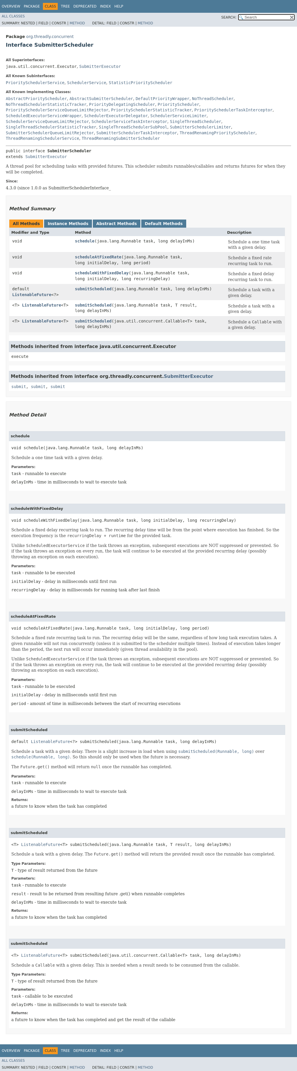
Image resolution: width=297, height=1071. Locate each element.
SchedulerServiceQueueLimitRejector (47, 121)
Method (77, 23)
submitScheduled (93, 289)
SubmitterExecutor (100, 66)
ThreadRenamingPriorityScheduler (217, 133)
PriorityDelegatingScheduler (122, 104)
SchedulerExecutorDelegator (116, 115)
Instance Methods (68, 223)
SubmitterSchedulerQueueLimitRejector (50, 133)
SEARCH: (229, 17)
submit (18, 386)
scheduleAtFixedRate (98, 257)
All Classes (13, 16)
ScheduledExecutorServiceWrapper (44, 115)
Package (32, 6)
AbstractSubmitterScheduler (101, 98)
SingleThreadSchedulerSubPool (133, 127)
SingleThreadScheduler (195, 121)
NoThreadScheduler (212, 98)
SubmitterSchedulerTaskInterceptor (136, 133)
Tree (65, 6)
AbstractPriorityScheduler (36, 98)
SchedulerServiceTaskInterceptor (129, 121)
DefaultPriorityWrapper (162, 98)
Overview (11, 6)
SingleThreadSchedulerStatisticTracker (51, 127)
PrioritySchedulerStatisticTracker (151, 110)
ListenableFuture (31, 294)
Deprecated (85, 6)
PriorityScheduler (178, 104)
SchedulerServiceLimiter (178, 115)
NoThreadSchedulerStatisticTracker (46, 104)
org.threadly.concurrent (50, 36)
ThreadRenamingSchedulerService (42, 138)
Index (105, 6)
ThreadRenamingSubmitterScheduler (121, 138)
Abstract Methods (116, 223)
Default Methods (164, 223)
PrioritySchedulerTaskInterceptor (233, 110)
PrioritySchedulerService (35, 82)
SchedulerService (86, 82)
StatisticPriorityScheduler (140, 82)
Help (118, 6)
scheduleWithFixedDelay (101, 273)
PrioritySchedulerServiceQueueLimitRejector (57, 110)
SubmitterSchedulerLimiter (200, 127)
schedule (84, 241)
